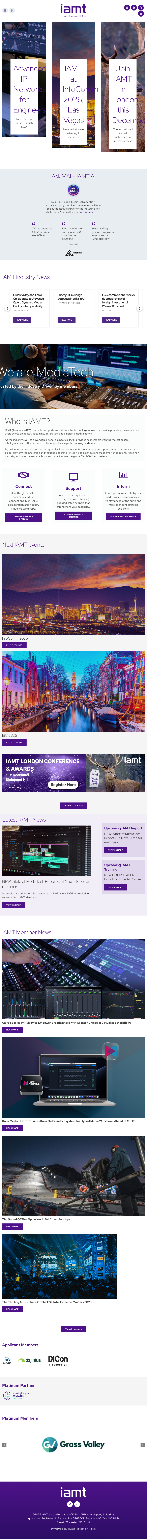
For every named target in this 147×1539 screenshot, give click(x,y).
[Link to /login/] (134, 8)
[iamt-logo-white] (73, 1488)
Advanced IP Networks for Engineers (29, 89)
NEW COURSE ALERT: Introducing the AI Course (122, 877)
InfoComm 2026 (15, 638)
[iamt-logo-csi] (73, 4)
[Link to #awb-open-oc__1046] (141, 8)
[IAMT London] (73, 755)
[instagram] (5, 10)
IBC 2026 (9, 735)
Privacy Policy (59, 1528)
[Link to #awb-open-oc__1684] (141, 14)
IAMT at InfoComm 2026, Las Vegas (80, 94)
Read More (22, 320)
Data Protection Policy (82, 1528)
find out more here (89, 212)
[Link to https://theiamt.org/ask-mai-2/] (127, 8)
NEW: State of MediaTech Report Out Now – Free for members (45, 884)
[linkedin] (12, 10)
